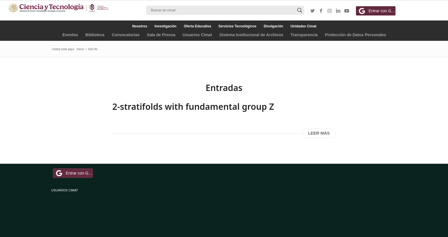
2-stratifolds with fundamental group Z (193, 106)
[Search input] (222, 10)
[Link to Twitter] (312, 11)
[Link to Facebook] (321, 11)
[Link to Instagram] (329, 11)
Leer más (319, 133)
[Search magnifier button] (300, 10)
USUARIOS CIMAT (64, 190)
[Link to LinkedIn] (338, 11)
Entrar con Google (376, 10)
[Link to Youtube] (347, 11)
